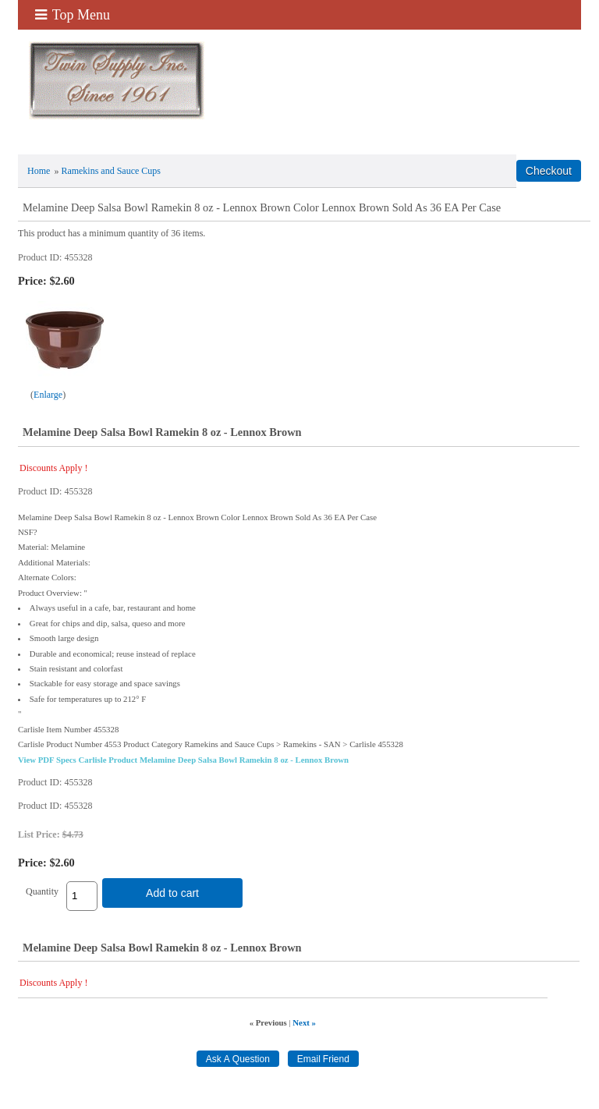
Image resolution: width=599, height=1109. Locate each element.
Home (38, 170)
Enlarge (48, 394)
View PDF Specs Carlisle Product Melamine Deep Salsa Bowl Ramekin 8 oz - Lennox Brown (183, 759)
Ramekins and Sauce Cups (111, 170)
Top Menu (72, 15)
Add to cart (172, 893)
